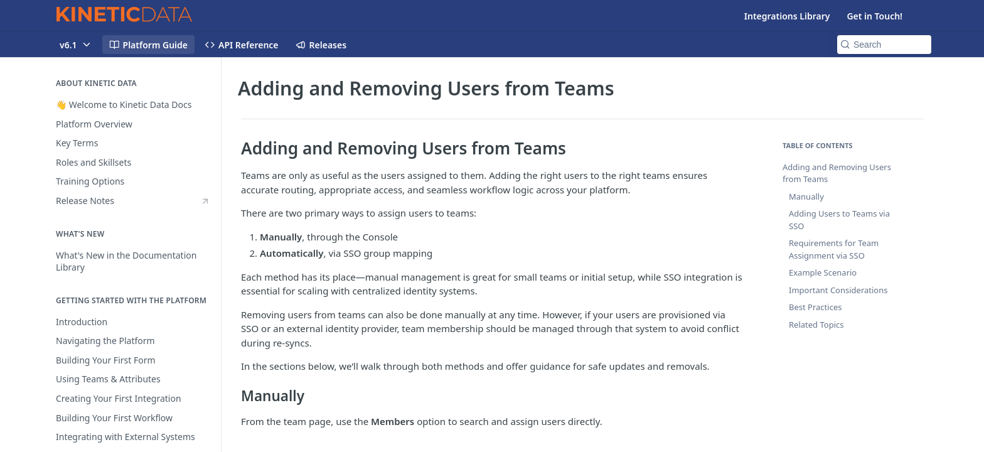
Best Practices (815, 307)
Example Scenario (823, 272)
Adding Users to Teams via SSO (839, 220)
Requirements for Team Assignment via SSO (834, 249)
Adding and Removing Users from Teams (837, 173)
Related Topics (816, 324)
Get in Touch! (874, 16)
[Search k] (884, 44)
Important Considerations (838, 290)
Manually (806, 196)
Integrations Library (787, 16)
